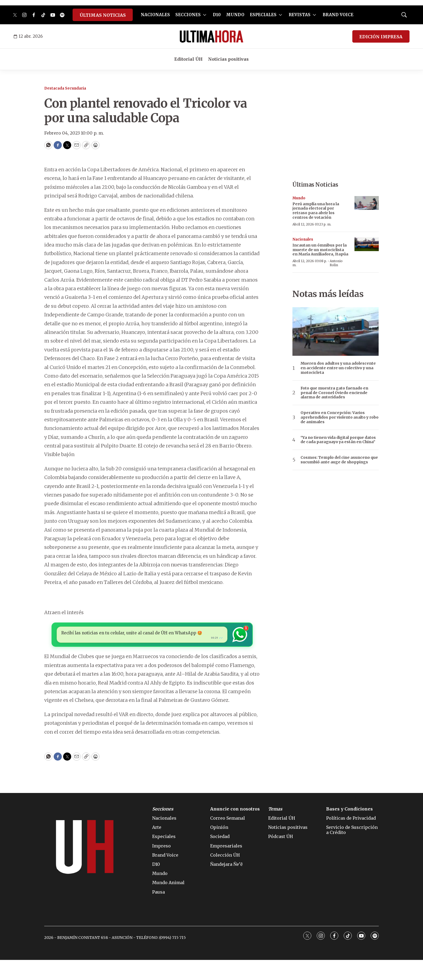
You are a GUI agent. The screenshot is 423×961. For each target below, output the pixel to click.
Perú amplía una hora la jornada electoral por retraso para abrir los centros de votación (315, 210)
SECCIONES (188, 14)
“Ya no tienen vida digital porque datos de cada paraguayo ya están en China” (338, 439)
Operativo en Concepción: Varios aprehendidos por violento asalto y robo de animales (339, 417)
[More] (204, 15)
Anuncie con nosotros (235, 810)
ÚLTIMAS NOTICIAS (103, 15)
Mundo (298, 198)
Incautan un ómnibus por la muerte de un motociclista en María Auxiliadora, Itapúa (320, 250)
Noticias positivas (228, 59)
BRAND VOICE (338, 14)
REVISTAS (300, 14)
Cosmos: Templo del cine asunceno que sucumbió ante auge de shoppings (339, 459)
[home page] (211, 36)
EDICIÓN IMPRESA (380, 36)
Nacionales (302, 239)
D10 (217, 14)
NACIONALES (155, 14)
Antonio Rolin (336, 263)
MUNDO (235, 14)
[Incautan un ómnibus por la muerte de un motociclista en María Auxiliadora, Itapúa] (366, 244)
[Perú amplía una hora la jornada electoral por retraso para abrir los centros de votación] (366, 203)
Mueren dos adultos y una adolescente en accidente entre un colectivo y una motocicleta (338, 368)
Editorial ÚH (188, 59)
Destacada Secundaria (65, 88)
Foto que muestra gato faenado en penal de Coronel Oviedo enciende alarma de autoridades (334, 392)
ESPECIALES (263, 14)
